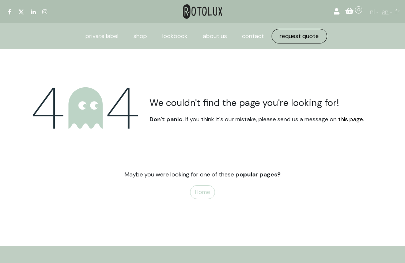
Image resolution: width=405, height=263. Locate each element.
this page (350, 119)
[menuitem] (102, 36)
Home (202, 192)
